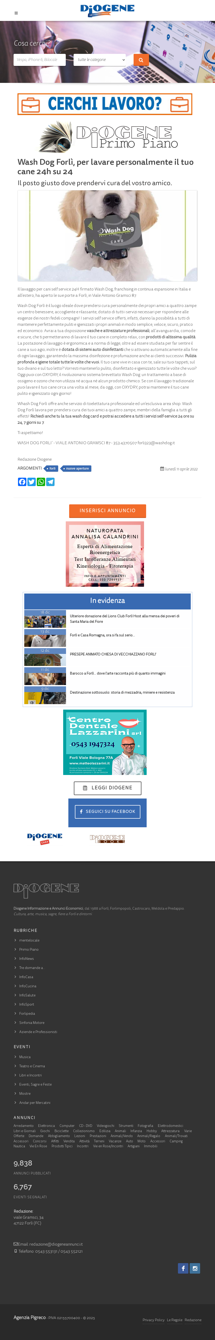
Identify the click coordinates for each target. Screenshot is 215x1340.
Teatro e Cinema (32, 1066)
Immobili (150, 1146)
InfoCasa (26, 977)
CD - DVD (85, 1126)
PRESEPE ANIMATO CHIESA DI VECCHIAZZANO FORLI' (113, 655)
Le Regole (174, 1320)
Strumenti (126, 1126)
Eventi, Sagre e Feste (35, 1085)
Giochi (45, 1131)
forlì (53, 468)
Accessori (21, 1141)
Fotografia (145, 1126)
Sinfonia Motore (31, 1023)
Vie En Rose (38, 1146)
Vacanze (115, 1141)
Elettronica (46, 1126)
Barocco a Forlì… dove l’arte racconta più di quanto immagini (117, 674)
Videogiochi (105, 1126)
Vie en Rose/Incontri (108, 1146)
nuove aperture (77, 468)
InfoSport (26, 1005)
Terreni (99, 1141)
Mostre (25, 1094)
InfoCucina (27, 986)
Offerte (19, 1136)
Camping (176, 1141)
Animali (120, 1131)
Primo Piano (29, 950)
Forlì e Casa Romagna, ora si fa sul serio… (102, 635)
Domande (36, 1136)
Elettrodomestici (170, 1126)
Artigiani (134, 1146)
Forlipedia (27, 1014)
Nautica (19, 1146)
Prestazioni (98, 1136)
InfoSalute (27, 995)
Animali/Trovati (176, 1136)
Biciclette (62, 1131)
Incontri (82, 1146)
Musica (25, 1057)
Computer (67, 1126)
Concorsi (39, 1141)
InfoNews (26, 959)
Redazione (193, 1320)
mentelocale (29, 941)
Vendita (69, 1141)
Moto (142, 1141)
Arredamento (24, 1126)
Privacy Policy (154, 1320)
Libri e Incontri (30, 1075)
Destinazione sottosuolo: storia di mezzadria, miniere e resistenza (122, 693)
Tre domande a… (32, 968)
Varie (188, 1131)
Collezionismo (84, 1131)
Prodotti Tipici (62, 1146)
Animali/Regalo (148, 1136)
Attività (84, 1141)
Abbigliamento (59, 1136)
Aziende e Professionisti (38, 1032)
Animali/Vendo (122, 1136)
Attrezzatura (170, 1131)
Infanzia (136, 1131)
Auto (129, 1141)
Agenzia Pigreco (30, 1318)
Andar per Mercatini (34, 1103)
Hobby (152, 1131)
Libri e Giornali (25, 1131)
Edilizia (104, 1131)
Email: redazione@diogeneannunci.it (48, 1244)
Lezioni (79, 1136)
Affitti (55, 1141)
